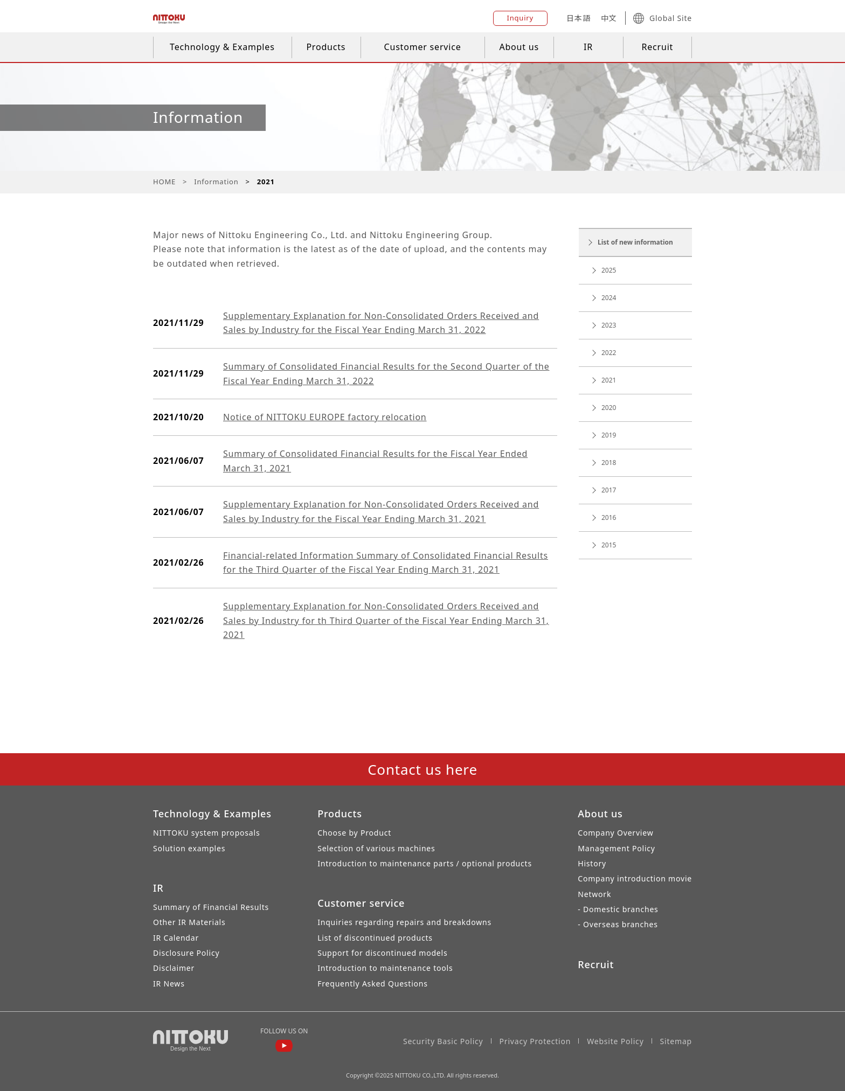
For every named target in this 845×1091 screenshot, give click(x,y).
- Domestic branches (618, 909)
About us (519, 47)
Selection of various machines (376, 848)
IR (588, 47)
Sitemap (676, 1041)
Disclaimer (174, 968)
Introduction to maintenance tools (385, 968)
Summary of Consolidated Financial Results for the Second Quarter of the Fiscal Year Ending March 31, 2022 (386, 373)
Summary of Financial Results (211, 907)
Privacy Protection (535, 1041)
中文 (609, 18)
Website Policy (615, 1041)
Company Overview (615, 833)
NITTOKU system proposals (206, 833)
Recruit (657, 47)
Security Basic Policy (443, 1041)
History (592, 863)
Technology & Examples (222, 47)
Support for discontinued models (382, 953)
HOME (164, 181)
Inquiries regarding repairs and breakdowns (404, 922)
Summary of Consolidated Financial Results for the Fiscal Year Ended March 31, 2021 (375, 461)
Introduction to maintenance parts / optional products (424, 863)
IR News (169, 983)
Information (216, 181)
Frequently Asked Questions (372, 983)
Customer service (422, 47)
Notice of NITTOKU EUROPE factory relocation (325, 417)
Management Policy (616, 848)
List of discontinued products (375, 938)
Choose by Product (354, 833)
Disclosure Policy (186, 953)
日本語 (578, 18)
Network (594, 894)
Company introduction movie (635, 878)
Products (325, 47)
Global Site (662, 18)
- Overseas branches (617, 924)
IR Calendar (176, 938)
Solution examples (189, 848)
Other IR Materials (189, 922)
